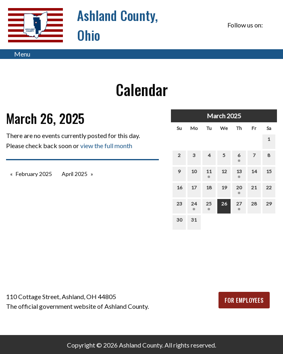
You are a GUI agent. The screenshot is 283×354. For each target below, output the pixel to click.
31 (194, 221)
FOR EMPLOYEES (244, 300)
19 (224, 189)
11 (209, 173)
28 (254, 205)
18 (209, 189)
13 (239, 173)
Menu (18, 54)
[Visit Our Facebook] (270, 25)
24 (194, 205)
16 (179, 189)
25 (209, 205)
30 (179, 221)
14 (254, 173)
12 (224, 173)
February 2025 (34, 173)
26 (224, 205)
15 (269, 173)
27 (239, 205)
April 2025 (74, 173)
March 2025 (224, 115)
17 (194, 189)
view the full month (106, 145)
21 (254, 189)
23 (179, 205)
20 (239, 189)
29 (269, 205)
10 (194, 173)
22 (269, 189)
